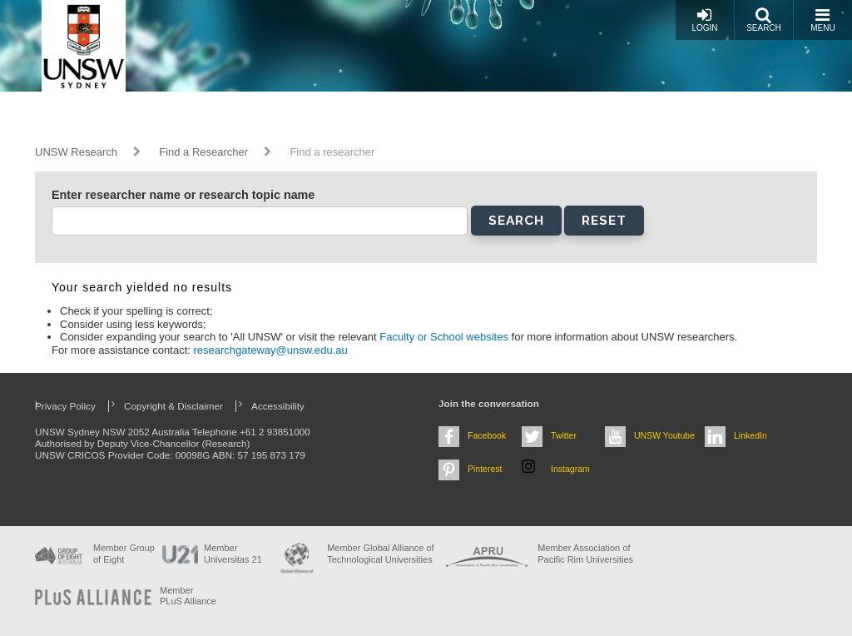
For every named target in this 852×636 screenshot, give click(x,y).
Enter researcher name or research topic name (183, 194)
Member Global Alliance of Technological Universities (380, 553)
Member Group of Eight (124, 553)
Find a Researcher (203, 152)
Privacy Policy (65, 405)
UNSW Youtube (664, 435)
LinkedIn (750, 435)
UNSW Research (76, 152)
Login (704, 19)
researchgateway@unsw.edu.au (271, 350)
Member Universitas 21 (233, 553)
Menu (822, 19)
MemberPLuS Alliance (188, 595)
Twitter (564, 435)
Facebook (487, 435)
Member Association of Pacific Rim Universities (585, 553)
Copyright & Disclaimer (173, 405)
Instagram (570, 469)
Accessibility (278, 405)
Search (763, 19)
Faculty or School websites (445, 336)
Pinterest (485, 469)
